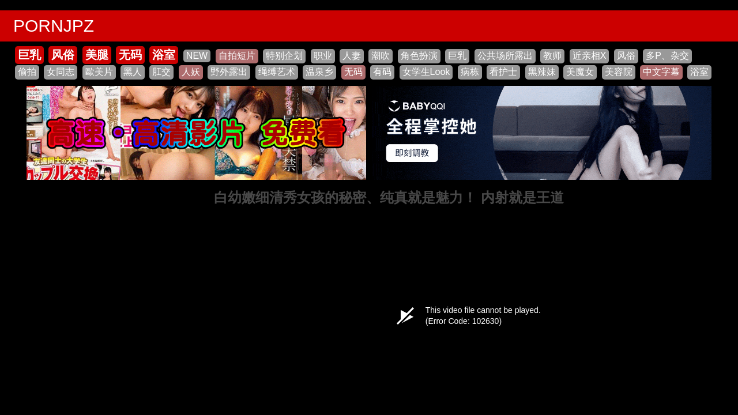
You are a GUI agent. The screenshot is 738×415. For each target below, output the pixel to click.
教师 (552, 56)
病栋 (470, 72)
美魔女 (580, 72)
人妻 (351, 56)
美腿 (96, 54)
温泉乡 (319, 72)
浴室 (163, 54)
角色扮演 (419, 56)
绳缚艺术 (276, 72)
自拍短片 (237, 56)
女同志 (60, 72)
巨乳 (29, 54)
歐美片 (99, 72)
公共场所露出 (505, 56)
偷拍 (27, 72)
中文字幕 (661, 72)
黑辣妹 (542, 72)
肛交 (161, 72)
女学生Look (426, 72)
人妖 (191, 72)
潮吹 (380, 56)
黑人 (132, 72)
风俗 (62, 54)
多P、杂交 (667, 56)
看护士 (503, 72)
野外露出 (228, 72)
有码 (382, 72)
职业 (323, 56)
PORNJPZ (53, 25)
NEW (197, 56)
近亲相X (590, 56)
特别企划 (284, 56)
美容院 (618, 72)
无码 (130, 54)
